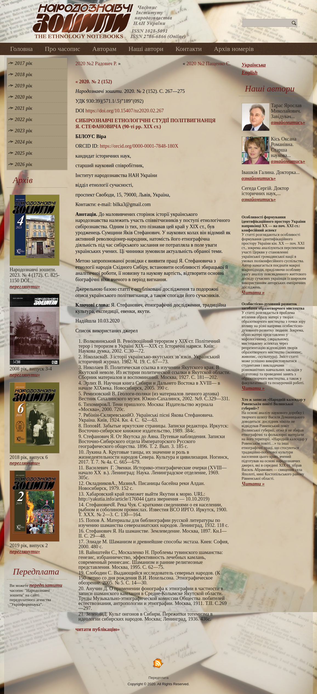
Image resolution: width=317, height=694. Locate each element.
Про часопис (62, 48)
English (249, 72)
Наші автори (145, 48)
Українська (254, 65)
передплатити (45, 585)
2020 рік (23, 97)
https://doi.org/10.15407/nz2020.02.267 (125, 110)
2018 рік (23, 74)
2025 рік (23, 153)
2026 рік (23, 164)
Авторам (104, 48)
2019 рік (23, 85)
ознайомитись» (288, 122)
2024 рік (23, 142)
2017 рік (23, 63)
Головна (21, 48)
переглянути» (25, 286)
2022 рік (23, 119)
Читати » (253, 292)
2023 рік (23, 130)
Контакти (189, 48)
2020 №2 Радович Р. (96, 63)
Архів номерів (234, 48)
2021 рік (23, 108)
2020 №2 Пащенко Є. (208, 63)
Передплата (159, 678)
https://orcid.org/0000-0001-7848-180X (139, 146)
